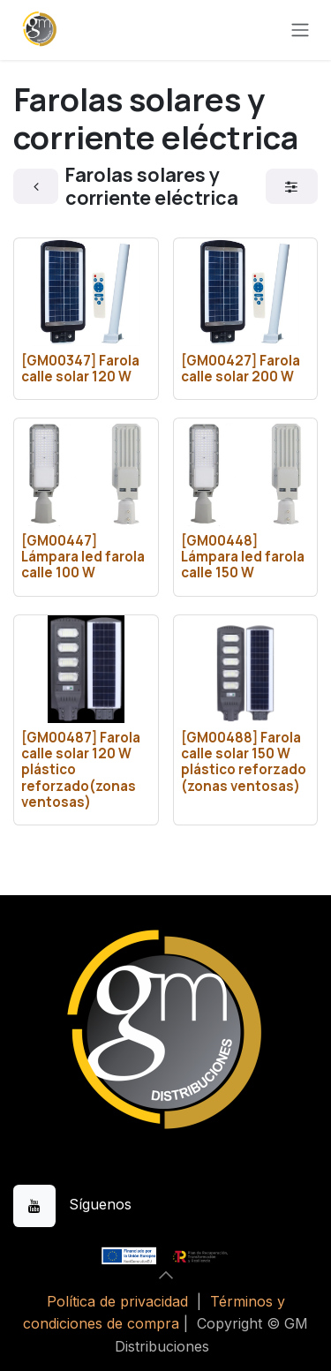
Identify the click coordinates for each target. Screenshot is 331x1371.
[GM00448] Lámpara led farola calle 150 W (243, 556)
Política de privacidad (117, 1301)
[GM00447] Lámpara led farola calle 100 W (83, 556)
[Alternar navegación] (300, 30)
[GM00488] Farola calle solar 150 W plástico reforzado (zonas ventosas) (243, 761)
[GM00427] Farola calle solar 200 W (240, 368)
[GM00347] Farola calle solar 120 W (80, 368)
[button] (166, 1275)
